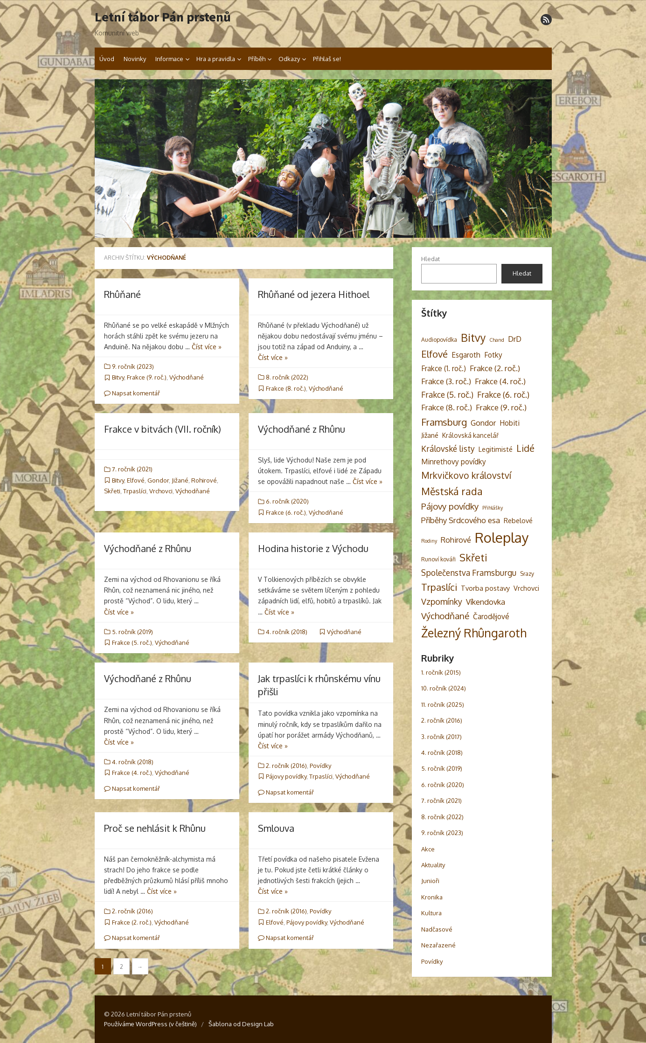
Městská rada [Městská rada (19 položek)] (452, 491)
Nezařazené (438, 945)
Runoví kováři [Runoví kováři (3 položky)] (438, 559)
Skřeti (112, 491)
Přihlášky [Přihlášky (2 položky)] (492, 507)
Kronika (432, 897)
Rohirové (204, 480)
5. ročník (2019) (132, 631)
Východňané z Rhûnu (301, 429)
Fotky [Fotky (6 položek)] (493, 354)
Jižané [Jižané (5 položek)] (429, 435)
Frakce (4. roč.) (132, 772)
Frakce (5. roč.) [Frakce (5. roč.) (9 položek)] (447, 394)
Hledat (430, 258)
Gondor (158, 480)
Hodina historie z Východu (313, 548)
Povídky (320, 765)
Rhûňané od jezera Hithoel (313, 294)
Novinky (135, 58)
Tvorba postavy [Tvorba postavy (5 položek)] (485, 588)
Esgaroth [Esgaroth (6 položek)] (466, 354)
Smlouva (276, 828)
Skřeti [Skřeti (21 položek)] (473, 557)
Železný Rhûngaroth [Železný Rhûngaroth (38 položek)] (474, 632)
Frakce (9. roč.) (147, 377)
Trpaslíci (134, 491)
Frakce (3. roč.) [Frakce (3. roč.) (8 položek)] (446, 381)
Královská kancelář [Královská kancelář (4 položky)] (470, 435)
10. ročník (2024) (443, 688)
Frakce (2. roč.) (132, 922)
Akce (428, 849)
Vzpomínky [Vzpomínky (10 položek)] (441, 601)
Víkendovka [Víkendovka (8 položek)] (485, 602)
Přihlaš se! (327, 58)
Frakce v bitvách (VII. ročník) (162, 429)
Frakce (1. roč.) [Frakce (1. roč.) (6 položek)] (443, 368)
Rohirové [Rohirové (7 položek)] (456, 540)
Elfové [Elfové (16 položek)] (434, 354)
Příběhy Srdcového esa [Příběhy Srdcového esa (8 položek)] (460, 520)
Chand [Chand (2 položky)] (496, 340)
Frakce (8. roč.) (286, 388)
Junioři (430, 880)
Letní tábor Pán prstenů (163, 17)
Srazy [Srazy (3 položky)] (527, 573)
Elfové (136, 480)
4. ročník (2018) (286, 631)
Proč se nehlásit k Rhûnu (155, 828)
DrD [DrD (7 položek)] (514, 339)
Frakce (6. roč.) (286, 512)
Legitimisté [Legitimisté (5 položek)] (496, 449)
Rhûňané (122, 294)
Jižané (180, 480)
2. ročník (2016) (286, 765)
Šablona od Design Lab (241, 1024)
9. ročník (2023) (133, 366)
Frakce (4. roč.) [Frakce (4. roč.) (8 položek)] (500, 381)
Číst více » (207, 347)
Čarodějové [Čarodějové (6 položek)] (491, 616)
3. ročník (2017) (441, 736)
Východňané (186, 377)
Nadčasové (436, 929)
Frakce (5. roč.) (132, 642)
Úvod (106, 58)
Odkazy (289, 58)
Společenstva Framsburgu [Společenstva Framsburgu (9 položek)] (468, 572)
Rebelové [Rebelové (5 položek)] (518, 520)
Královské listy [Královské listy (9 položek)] (448, 448)
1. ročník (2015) (441, 672)
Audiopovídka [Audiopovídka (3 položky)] (439, 339)
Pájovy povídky (286, 776)
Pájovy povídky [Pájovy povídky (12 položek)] (450, 506)
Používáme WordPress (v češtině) (150, 1024)
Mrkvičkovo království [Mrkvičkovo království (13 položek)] (466, 475)
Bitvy (118, 377)
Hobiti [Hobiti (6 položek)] (510, 423)
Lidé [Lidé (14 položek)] (525, 448)
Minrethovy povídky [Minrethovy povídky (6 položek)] (453, 461)
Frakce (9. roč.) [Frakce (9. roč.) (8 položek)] (501, 407)
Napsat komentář (132, 393)
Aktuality (433, 865)
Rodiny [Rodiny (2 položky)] (429, 541)
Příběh (256, 58)
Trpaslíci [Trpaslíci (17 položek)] (439, 587)
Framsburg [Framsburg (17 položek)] (444, 422)
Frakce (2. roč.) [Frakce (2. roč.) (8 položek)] (495, 368)
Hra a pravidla (215, 58)
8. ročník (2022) (287, 377)
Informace (169, 58)
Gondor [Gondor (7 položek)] (483, 423)
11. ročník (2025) (442, 704)
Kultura (431, 913)
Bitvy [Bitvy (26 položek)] (473, 337)
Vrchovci (161, 491)
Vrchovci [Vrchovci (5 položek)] (526, 588)
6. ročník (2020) (287, 501)
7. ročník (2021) (132, 469)
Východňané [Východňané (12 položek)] (445, 615)
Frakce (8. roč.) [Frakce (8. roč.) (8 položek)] (446, 407)
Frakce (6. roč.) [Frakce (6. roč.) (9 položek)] (503, 394)
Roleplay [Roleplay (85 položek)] (502, 537)
